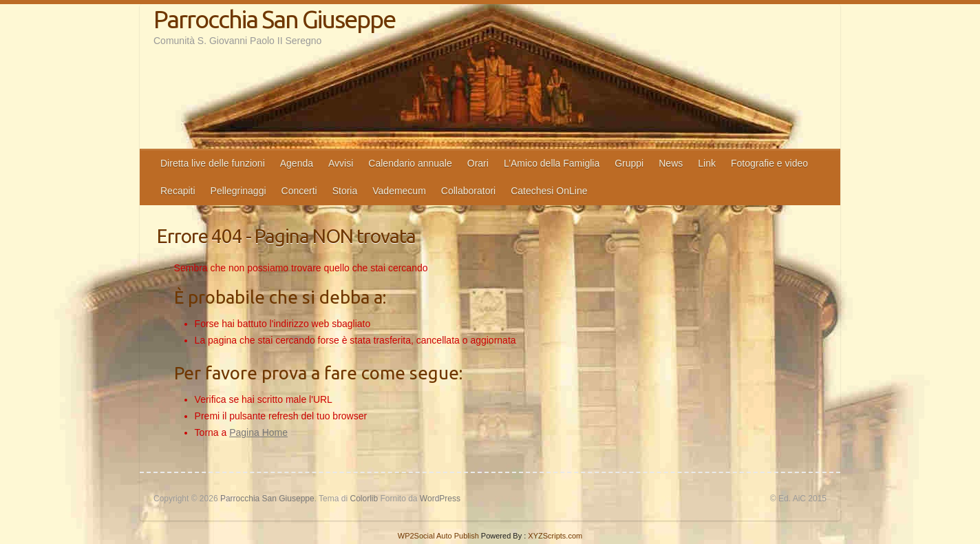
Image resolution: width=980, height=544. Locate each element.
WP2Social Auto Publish (438, 536)
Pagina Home (258, 432)
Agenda (296, 163)
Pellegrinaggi (238, 190)
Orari (478, 163)
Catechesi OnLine (549, 190)
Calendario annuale (409, 163)
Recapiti (177, 190)
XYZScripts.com (555, 536)
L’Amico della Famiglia (551, 163)
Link (707, 163)
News (671, 163)
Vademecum (399, 190)
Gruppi (629, 163)
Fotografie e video (769, 163)
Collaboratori (468, 190)
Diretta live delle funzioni (212, 163)
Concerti (299, 190)
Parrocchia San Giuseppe (274, 19)
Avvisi (340, 163)
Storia (345, 190)
